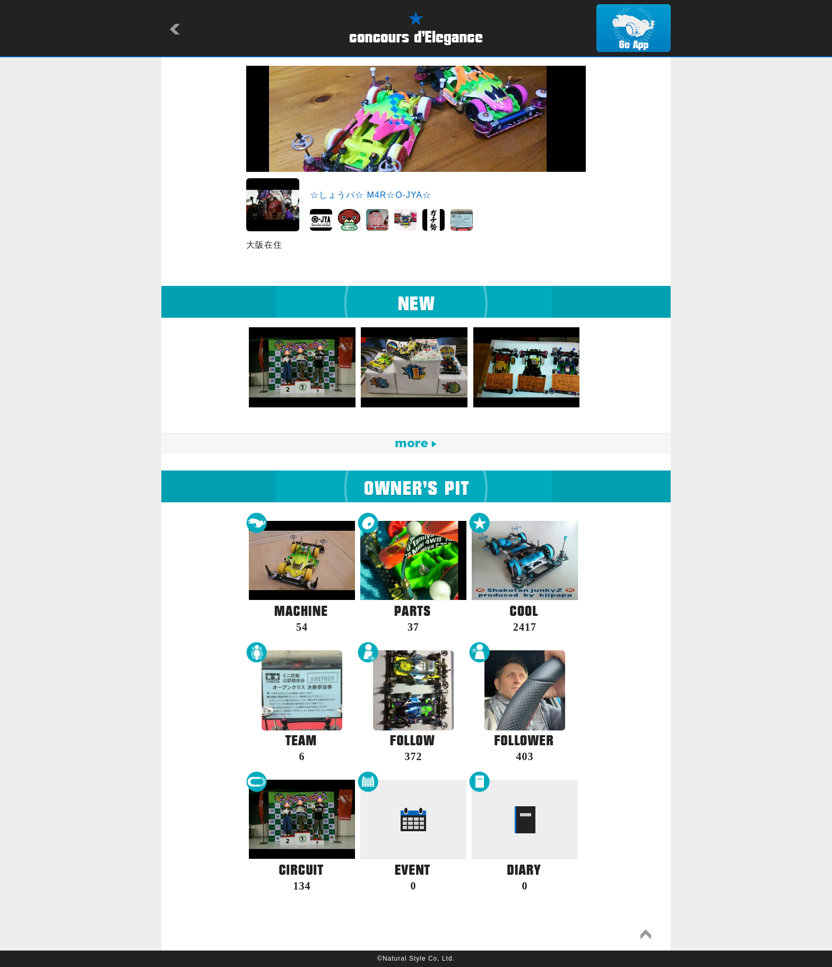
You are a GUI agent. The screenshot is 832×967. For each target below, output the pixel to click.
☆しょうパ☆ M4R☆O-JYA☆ (370, 194)
